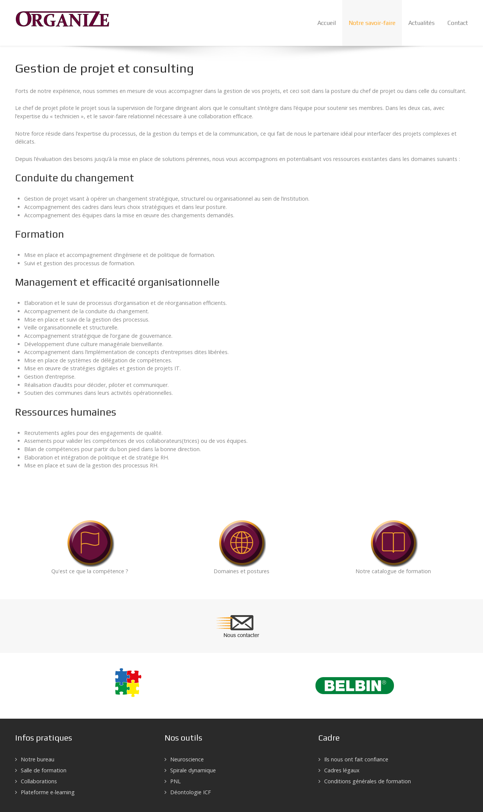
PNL (175, 781)
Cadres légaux (342, 770)
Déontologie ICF (190, 792)
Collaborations (39, 781)
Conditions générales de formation (367, 781)
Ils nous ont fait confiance (356, 759)
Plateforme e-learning (48, 792)
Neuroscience (187, 759)
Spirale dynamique (193, 770)
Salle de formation (43, 770)
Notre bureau (37, 759)
